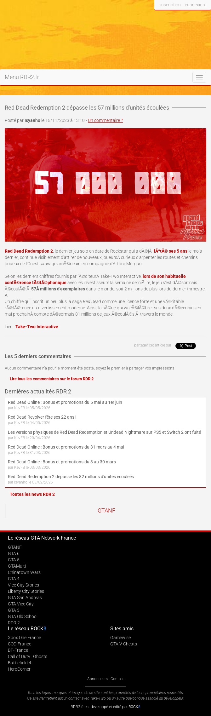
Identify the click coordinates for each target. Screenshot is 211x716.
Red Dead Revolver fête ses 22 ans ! (42, 417)
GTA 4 (14, 578)
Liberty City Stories (26, 591)
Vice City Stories (23, 584)
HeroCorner (19, 669)
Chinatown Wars (24, 572)
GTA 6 (14, 553)
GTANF (106, 510)
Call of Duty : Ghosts (27, 656)
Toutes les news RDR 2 (32, 494)
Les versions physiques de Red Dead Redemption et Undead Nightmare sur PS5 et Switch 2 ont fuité (104, 432)
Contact (117, 679)
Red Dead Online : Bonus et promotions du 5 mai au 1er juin (65, 402)
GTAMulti (17, 566)
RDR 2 (14, 622)
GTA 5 (14, 559)
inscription (170, 4)
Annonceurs (97, 679)
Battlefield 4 (19, 662)
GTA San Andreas (25, 597)
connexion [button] (195, 4)
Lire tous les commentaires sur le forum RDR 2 (52, 378)
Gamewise (120, 637)
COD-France (19, 643)
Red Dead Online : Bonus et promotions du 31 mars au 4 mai (66, 447)
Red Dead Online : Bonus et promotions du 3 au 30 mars (62, 461)
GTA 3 (14, 610)
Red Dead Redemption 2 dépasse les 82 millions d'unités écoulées (71, 476)
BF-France (18, 650)
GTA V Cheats (123, 643)
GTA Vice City (21, 603)
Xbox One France (24, 637)
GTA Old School (22, 616)
